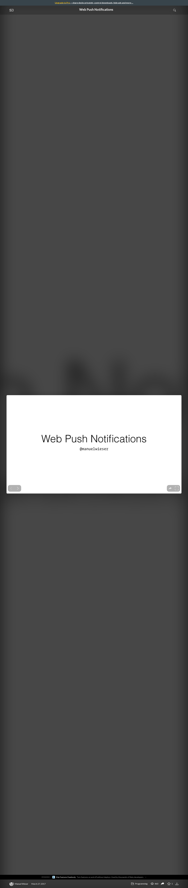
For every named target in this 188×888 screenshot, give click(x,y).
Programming (139, 883)
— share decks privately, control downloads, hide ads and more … (94, 2)
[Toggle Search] (175, 10)
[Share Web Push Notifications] (162, 884)
